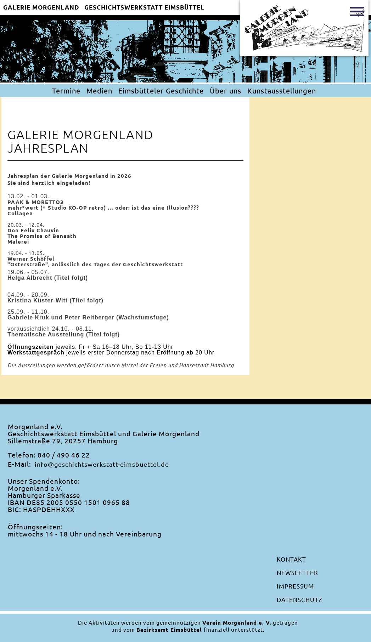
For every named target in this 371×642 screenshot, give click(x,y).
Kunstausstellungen (281, 91)
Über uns (225, 91)
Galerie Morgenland (41, 7)
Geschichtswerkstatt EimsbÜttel (144, 7)
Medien (99, 91)
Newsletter (297, 572)
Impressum (295, 586)
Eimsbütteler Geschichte (161, 91)
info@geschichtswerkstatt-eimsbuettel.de (102, 464)
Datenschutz (299, 599)
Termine (66, 91)
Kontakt (291, 559)
